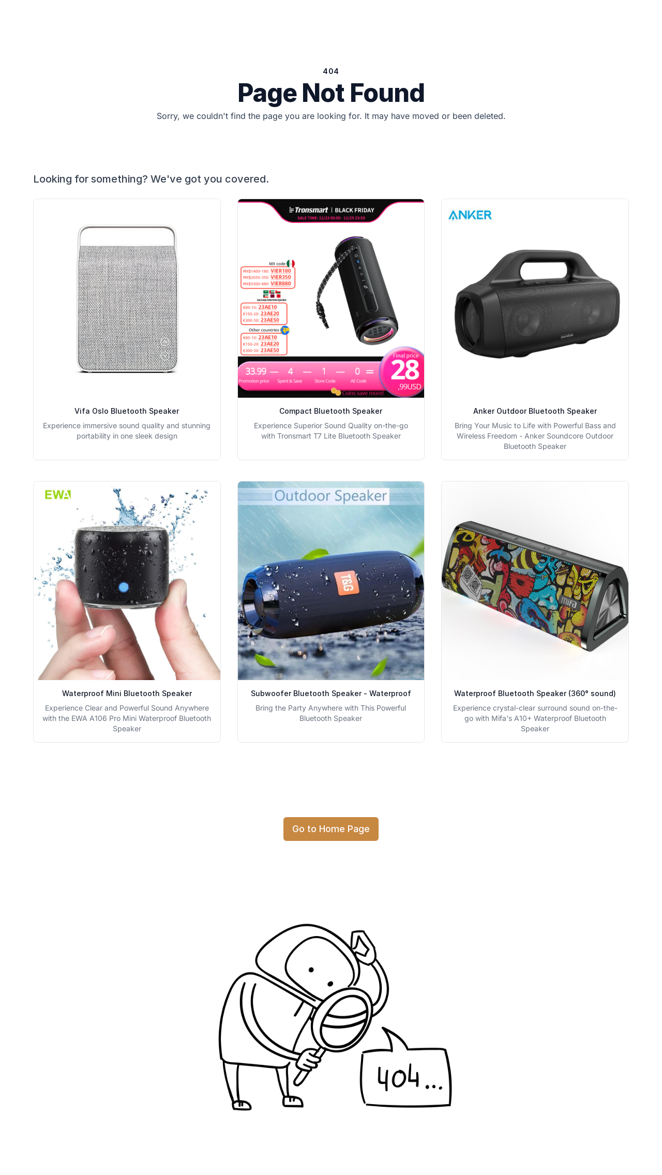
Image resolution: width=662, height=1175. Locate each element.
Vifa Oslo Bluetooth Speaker (126, 410)
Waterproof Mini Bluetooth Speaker (127, 693)
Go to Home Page (331, 828)
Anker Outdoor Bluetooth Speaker (535, 410)
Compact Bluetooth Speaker (330, 410)
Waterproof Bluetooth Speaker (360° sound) (535, 693)
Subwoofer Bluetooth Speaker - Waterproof (331, 693)
